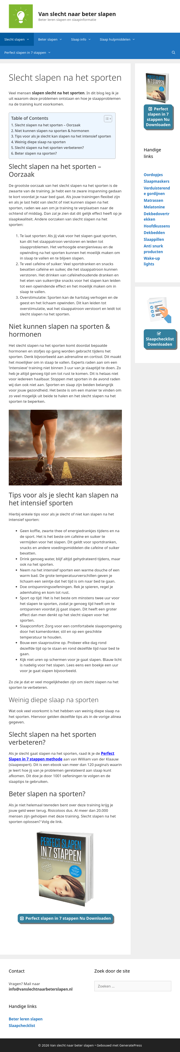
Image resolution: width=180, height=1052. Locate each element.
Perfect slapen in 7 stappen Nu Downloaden (68, 918)
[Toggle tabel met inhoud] (106, 118)
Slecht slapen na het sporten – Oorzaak (47, 125)
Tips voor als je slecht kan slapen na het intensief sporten (63, 136)
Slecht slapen (19, 39)
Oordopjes (153, 174)
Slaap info (83, 39)
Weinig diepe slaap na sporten (40, 142)
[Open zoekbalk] (173, 52)
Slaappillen (154, 239)
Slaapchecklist (22, 1025)
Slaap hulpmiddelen (120, 39)
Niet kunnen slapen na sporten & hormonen (52, 130)
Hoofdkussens (157, 226)
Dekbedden (154, 232)
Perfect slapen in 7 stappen (29, 52)
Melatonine (154, 206)
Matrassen (153, 200)
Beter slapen (52, 39)
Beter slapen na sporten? (36, 153)
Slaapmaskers (157, 181)
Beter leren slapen (26, 1019)
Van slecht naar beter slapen (77, 14)
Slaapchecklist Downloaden (160, 341)
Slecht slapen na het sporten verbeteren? (50, 147)
